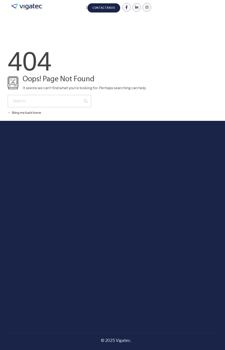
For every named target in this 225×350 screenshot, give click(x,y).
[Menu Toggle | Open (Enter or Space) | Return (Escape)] (86, 7)
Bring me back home (24, 113)
